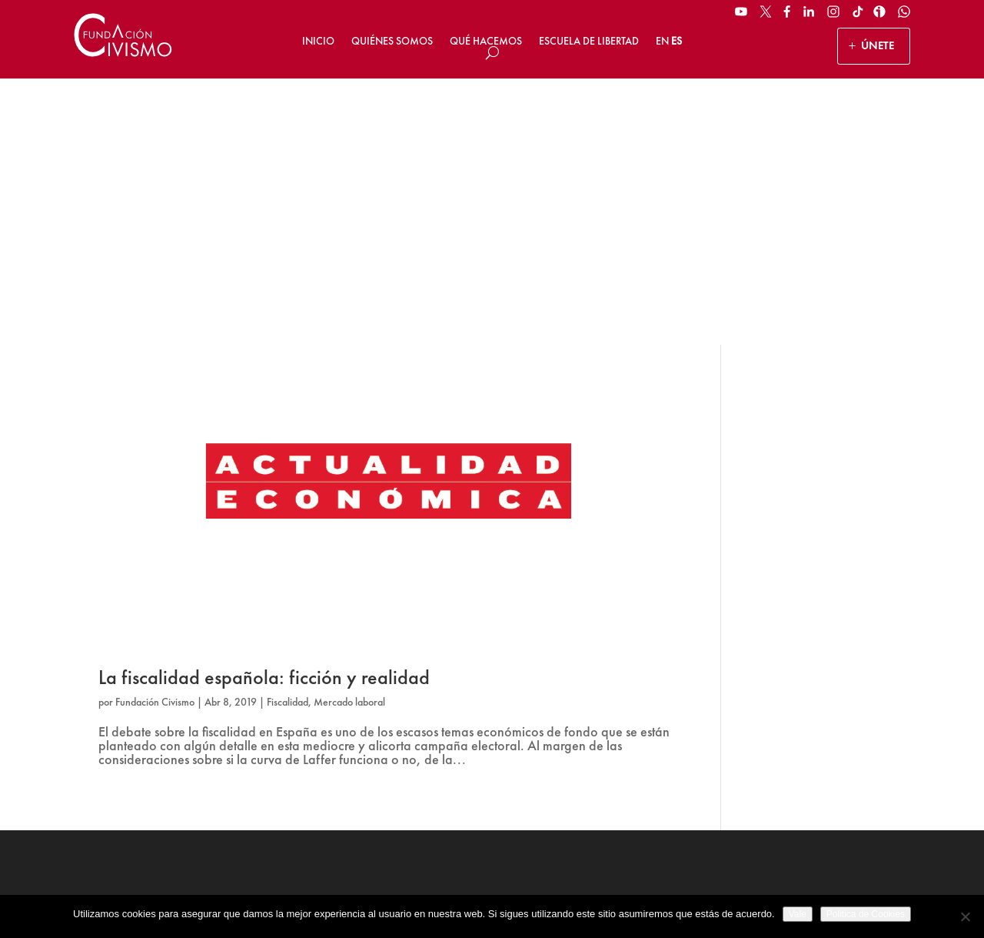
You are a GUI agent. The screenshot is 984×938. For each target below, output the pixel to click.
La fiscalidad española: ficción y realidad (264, 411)
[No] (964, 916)
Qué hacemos (486, 40)
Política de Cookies (605, 890)
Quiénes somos (392, 40)
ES (676, 41)
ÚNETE (877, 45)
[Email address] (823, 724)
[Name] (823, 686)
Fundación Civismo (154, 435)
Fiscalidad (287, 435)
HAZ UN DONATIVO (372, 743)
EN (662, 41)
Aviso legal (414, 890)
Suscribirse (823, 781)
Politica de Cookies (865, 914)
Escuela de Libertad (589, 40)
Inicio (318, 40)
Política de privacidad (501, 890)
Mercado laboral (349, 435)
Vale (797, 914)
